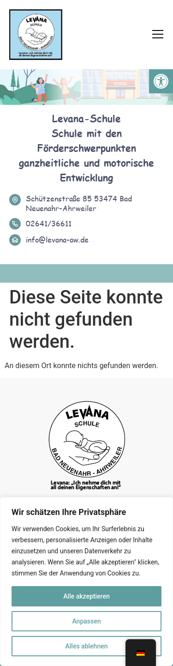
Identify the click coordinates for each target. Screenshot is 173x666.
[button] (161, 81)
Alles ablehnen (87, 646)
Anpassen (86, 621)
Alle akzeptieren (86, 596)
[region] (86, 581)
